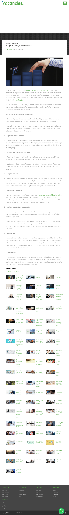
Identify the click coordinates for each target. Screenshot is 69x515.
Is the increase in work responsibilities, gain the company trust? (39, 322)
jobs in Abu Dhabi (5, 492)
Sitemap (54, 496)
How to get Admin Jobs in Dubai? (39, 352)
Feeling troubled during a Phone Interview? (59, 308)
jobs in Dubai (4, 490)
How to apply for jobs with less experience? (39, 424)
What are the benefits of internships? (18, 392)
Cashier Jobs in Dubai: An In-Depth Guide (19, 471)
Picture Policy (55, 494)
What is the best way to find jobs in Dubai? (59, 452)
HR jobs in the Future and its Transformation (19, 372)
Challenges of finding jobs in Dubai (58, 433)
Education (16, 271)
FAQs (3, 502)
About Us (54, 490)
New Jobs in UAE (19, 441)
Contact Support (39, 496)
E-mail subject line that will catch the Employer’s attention (19, 297)
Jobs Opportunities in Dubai (19, 433)
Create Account (39, 490)
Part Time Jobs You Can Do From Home (39, 392)
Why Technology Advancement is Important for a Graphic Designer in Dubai (19, 343)
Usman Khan (9, 49)
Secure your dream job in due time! (19, 452)
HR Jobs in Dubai (39, 460)
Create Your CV (22, 490)
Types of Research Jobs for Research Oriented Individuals (19, 363)
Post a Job (38, 492)
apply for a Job (19, 100)
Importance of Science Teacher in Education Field (39, 372)
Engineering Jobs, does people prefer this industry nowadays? (59, 374)
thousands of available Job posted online (49, 195)
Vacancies (13, 512)
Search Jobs (21, 492)
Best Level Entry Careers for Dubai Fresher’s (39, 452)
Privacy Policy (55, 492)
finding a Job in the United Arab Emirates (38, 90)
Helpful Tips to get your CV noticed (39, 277)
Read (20, 496)
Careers (9, 271)
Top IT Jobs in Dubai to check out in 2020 (59, 392)
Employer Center (39, 494)
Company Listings (22, 494)
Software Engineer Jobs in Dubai (39, 433)
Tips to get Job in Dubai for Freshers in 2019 (39, 332)
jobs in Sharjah (5, 494)
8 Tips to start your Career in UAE (39, 287)
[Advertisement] (34, 19)
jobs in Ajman (5, 496)
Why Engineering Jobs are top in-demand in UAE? (39, 341)
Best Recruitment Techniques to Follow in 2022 (59, 424)
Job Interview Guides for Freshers (58, 287)
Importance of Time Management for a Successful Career (59, 322)
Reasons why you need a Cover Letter (59, 277)
